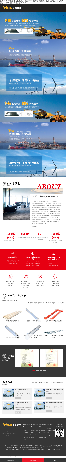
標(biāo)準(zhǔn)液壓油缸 (37, 303)
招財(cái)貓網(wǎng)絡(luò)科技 (25, 447)
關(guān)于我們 (16, 184)
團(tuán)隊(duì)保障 (26, 437)
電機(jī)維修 (43, 449)
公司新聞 (34, 382)
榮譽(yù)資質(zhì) (8, 358)
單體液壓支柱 (32, 449)
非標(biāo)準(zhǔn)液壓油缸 (56, 303)
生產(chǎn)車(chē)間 (27, 434)
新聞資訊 (49, 424)
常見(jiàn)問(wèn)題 (58, 382)
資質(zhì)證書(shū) (42, 437)
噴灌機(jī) (59, 449)
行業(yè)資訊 (44, 382)
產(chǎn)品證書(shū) (43, 430)
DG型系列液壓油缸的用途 (21, 389)
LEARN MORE (18, 398)
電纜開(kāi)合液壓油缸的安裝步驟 (54, 389)
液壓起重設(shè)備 (13, 449)
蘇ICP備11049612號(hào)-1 (37, 447)
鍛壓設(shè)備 (19, 449)
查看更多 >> (34, 226)
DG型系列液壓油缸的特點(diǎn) (54, 402)
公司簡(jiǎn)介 (25, 430)
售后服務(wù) (25, 439)
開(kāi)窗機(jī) (54, 449)
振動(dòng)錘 (37, 449)
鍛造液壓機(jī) (48, 449)
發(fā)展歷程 (25, 432)
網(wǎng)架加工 (26, 449)
